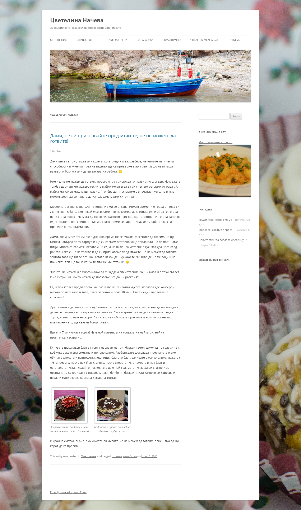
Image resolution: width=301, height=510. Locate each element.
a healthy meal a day (204, 40)
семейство (130, 456)
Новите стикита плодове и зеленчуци (223, 240)
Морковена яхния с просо (215, 142)
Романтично (172, 40)
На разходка (144, 40)
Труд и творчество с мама (215, 220)
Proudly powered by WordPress (68, 492)
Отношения (58, 40)
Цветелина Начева (77, 20)
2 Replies (55, 151)
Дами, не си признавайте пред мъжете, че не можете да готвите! (113, 138)
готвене (117, 456)
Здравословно (86, 40)
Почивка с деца (116, 40)
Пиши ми (234, 40)
